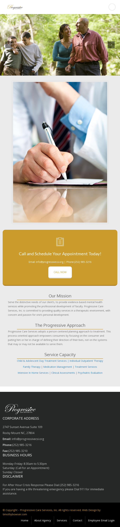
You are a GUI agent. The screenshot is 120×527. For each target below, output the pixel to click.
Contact (77, 520)
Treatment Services (86, 366)
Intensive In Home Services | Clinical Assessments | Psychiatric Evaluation (60, 372)
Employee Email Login (101, 520)
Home (24, 520)
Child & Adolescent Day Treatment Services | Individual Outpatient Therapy (60, 360)
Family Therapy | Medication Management (47, 366)
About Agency (42, 520)
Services (62, 520)
